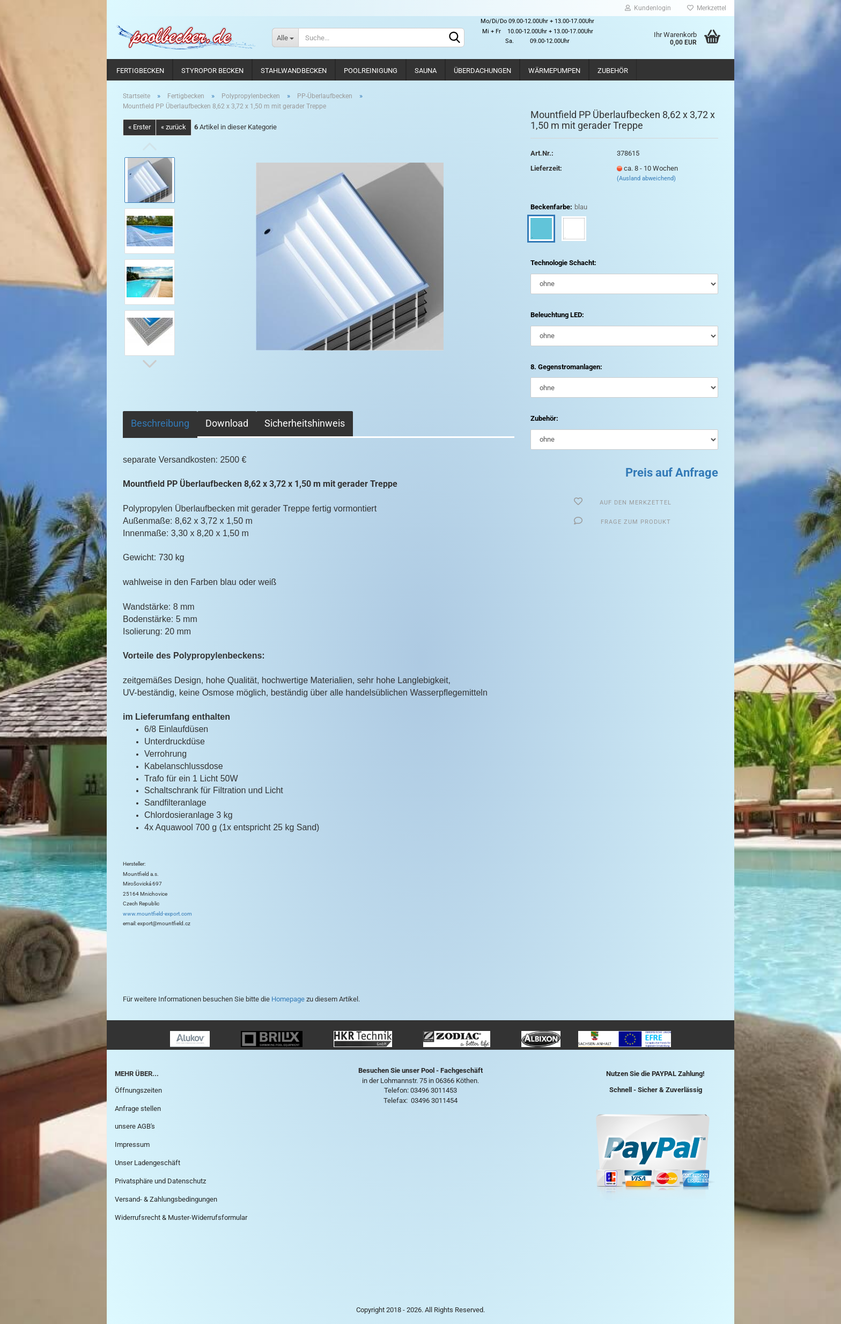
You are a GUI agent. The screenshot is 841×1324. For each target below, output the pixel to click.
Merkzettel (706, 8)
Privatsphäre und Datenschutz (160, 1181)
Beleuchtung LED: (557, 315)
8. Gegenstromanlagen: (566, 367)
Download (226, 423)
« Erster (139, 127)
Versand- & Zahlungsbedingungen (166, 1199)
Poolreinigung (370, 71)
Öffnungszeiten (138, 1090)
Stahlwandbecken (294, 71)
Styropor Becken (212, 71)
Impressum (132, 1144)
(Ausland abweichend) (646, 178)
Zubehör (612, 71)
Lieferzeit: (546, 168)
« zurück (173, 127)
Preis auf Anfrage (671, 472)
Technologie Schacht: (563, 263)
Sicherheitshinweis (304, 423)
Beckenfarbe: (558, 207)
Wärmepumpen (554, 71)
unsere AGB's (135, 1126)
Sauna (426, 71)
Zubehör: (544, 418)
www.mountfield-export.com (157, 914)
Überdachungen (482, 71)
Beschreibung (160, 423)
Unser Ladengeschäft (147, 1163)
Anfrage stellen (138, 1108)
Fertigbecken (140, 71)
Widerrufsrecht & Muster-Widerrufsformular (181, 1217)
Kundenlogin (648, 8)
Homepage (288, 999)
